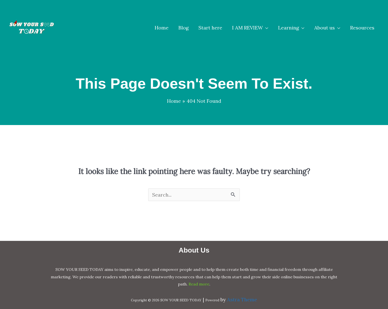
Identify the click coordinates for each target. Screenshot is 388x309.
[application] (265, 27)
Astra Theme (242, 299)
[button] (250, 27)
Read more (199, 284)
